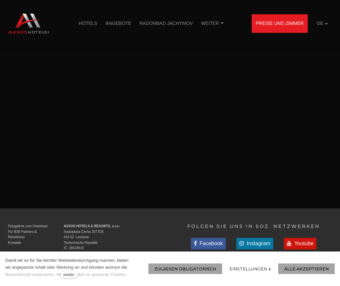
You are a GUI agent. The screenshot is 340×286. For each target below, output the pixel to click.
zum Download (36, 226)
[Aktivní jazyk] (322, 23)
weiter (69, 274)
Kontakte (14, 243)
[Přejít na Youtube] (300, 244)
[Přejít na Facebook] (208, 244)
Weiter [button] (212, 23)
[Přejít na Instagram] (254, 244)
